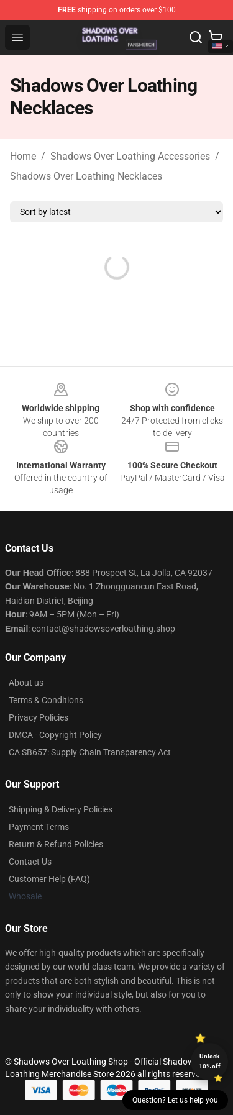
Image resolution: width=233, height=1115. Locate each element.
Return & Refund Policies (56, 844)
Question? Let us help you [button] (175, 1100)
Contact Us (30, 862)
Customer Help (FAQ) (49, 879)
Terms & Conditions (46, 700)
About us (26, 683)
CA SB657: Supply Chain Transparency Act (90, 752)
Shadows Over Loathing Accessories (130, 156)
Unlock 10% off (210, 1061)
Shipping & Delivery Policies (60, 809)
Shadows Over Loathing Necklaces (86, 176)
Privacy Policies (38, 717)
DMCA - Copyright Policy (55, 735)
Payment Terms (39, 827)
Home (23, 156)
